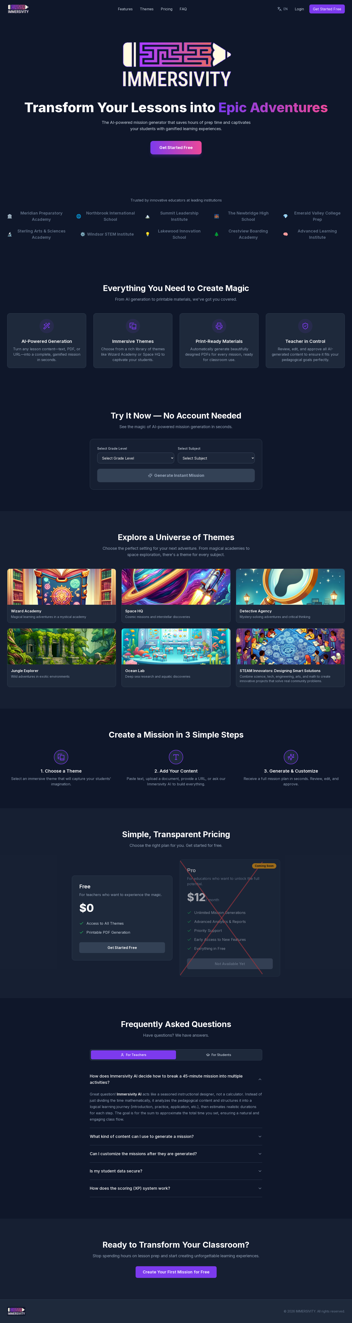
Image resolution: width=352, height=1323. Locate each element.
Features (125, 9)
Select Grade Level (112, 450)
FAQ (183, 9)
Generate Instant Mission (176, 477)
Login (299, 9)
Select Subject (189, 450)
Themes (147, 9)
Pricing (166, 9)
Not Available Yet (230, 965)
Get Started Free (327, 9)
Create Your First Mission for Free (176, 1273)
